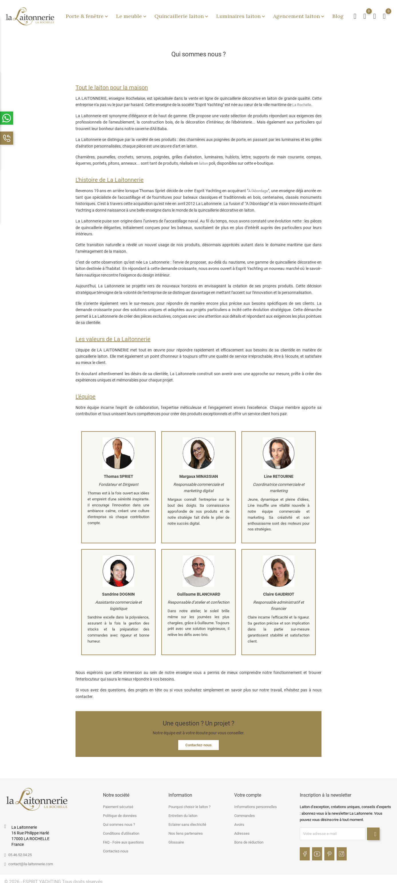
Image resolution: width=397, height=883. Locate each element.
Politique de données (120, 812)
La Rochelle (301, 101)
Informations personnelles (255, 804)
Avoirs (239, 821)
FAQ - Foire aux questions (123, 839)
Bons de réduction (248, 839)
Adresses (242, 830)
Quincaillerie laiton (181, 14)
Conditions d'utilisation (121, 830)
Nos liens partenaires (185, 830)
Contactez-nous (198, 741)
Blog (338, 14)
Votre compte (247, 791)
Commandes (244, 812)
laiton (203, 160)
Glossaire (176, 839)
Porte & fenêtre (87, 14)
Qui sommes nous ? (119, 821)
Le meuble (132, 14)
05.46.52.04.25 (20, 851)
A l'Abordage (258, 187)
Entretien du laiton (182, 812)
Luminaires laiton (241, 14)
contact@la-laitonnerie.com (30, 860)
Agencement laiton (299, 14)
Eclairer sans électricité (187, 821)
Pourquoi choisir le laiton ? (189, 804)
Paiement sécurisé (118, 804)
